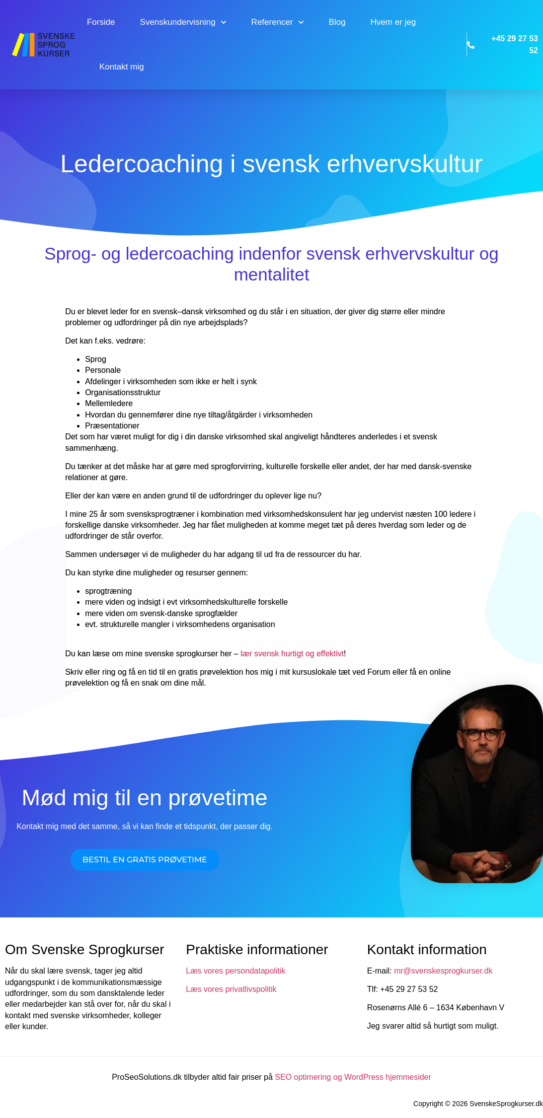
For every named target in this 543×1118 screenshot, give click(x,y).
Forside (101, 22)
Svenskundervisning (183, 22)
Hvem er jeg (393, 22)
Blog (337, 22)
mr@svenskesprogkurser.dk (443, 971)
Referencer (277, 22)
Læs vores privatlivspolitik (231, 989)
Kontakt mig (121, 66)
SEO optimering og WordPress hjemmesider (353, 1077)
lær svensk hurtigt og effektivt (292, 653)
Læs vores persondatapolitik (235, 971)
